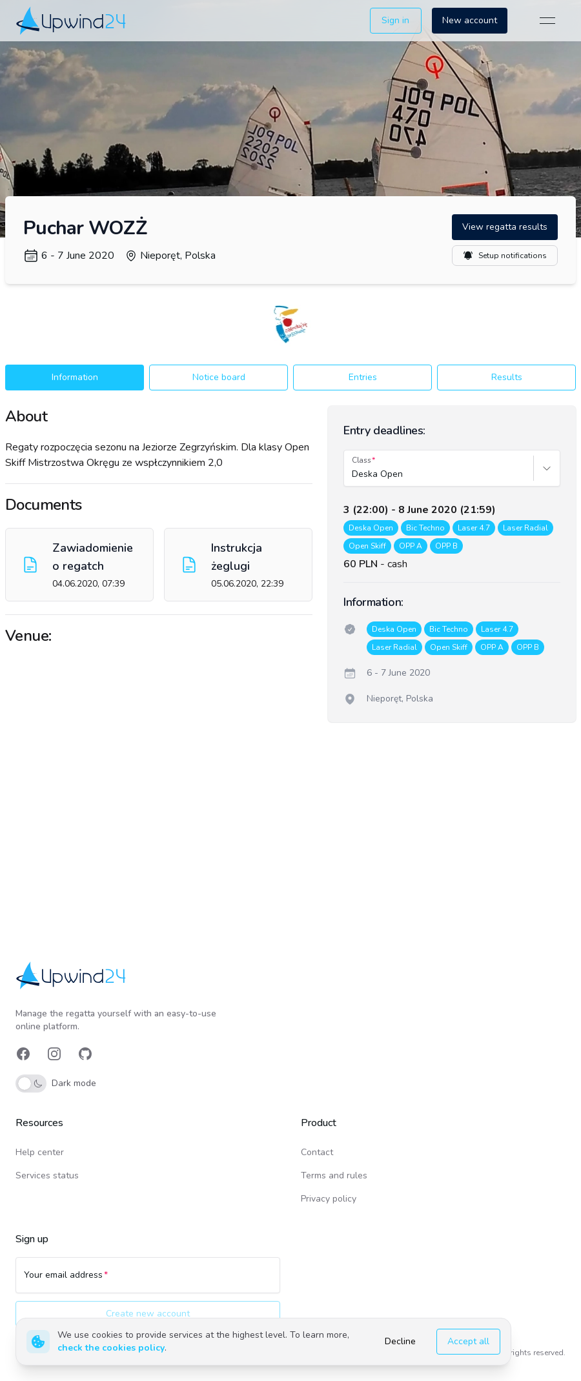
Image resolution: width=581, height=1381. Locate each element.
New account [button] (469, 20)
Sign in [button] (395, 20)
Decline (400, 1341)
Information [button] (75, 377)
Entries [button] (363, 377)
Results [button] (506, 377)
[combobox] (353, 474)
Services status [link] (47, 1175)
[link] (71, 20)
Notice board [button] (218, 377)
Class (361, 460)
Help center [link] (39, 1152)
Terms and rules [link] (334, 1175)
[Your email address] (148, 1281)
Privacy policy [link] (328, 1199)
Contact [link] (317, 1152)
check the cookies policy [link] (111, 1348)
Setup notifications (505, 255)
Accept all (468, 1341)
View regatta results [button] (504, 227)
